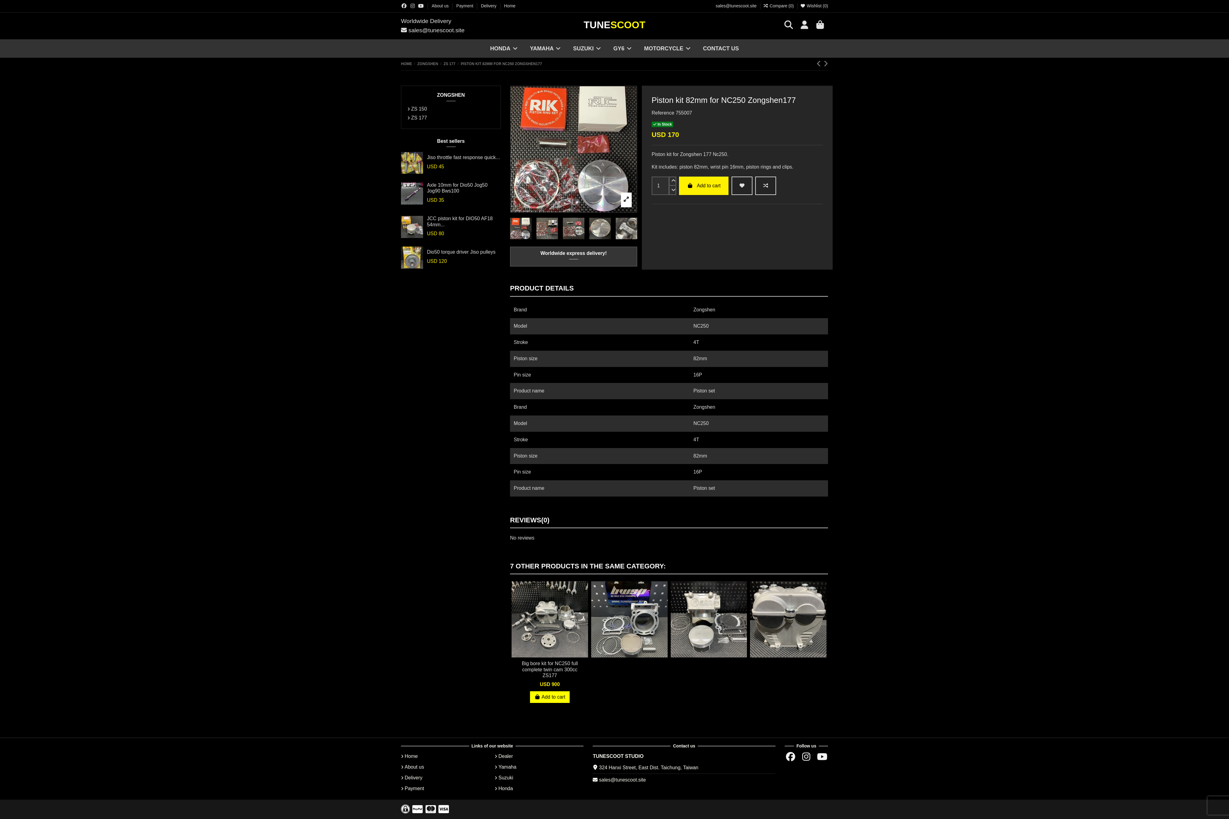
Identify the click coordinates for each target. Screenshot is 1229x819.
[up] (672, 181)
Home (510, 5)
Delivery (489, 5)
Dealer (505, 756)
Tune (615, 24)
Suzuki (505, 777)
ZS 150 (419, 108)
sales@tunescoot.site (736, 5)
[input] (660, 186)
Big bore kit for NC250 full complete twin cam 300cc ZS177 (550, 669)
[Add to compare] (765, 186)
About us (441, 5)
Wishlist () (814, 5)
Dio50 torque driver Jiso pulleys (461, 252)
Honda (505, 788)
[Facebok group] (404, 6)
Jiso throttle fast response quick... (463, 157)
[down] (672, 190)
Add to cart (704, 185)
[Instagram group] (413, 6)
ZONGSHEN (451, 95)
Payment (465, 5)
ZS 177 (419, 117)
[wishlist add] (742, 186)
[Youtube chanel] (421, 6)
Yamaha (507, 767)
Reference (663, 112)
